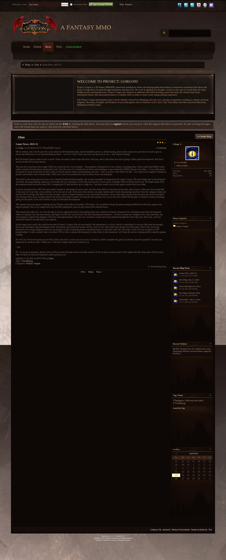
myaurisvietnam (196, 351)
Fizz (193, 349)
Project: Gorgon (33, 263)
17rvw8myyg (27, 261)
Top (210, 529)
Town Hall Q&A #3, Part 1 (190, 286)
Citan (36, 65)
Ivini (208, 349)
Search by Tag (179, 408)
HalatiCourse (201, 349)
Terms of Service (199, 529)
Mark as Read (180, 166)
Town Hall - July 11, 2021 (190, 299)
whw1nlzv (199, 400)
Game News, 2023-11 (188, 273)
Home (26, 47)
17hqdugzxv (179, 400)
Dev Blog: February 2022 (189, 293)
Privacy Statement (181, 529)
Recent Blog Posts (181, 268)
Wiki (59, 47)
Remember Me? (79, 4)
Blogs (27, 65)
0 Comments (161, 148)
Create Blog (204, 136)
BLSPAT (176, 349)
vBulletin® (112, 536)
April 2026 (193, 453)
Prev (83, 272)
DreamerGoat (185, 349)
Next (98, 272)
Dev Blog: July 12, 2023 (189, 280)
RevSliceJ (176, 353)
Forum (37, 47)
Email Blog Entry (157, 266)
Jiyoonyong (177, 351)
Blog (48, 47)
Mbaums (186, 351)
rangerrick (207, 351)
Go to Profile (180, 162)
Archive (166, 529)
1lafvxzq (189, 400)
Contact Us (155, 529)
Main (90, 272)
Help (122, 4)
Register (128, 4)
